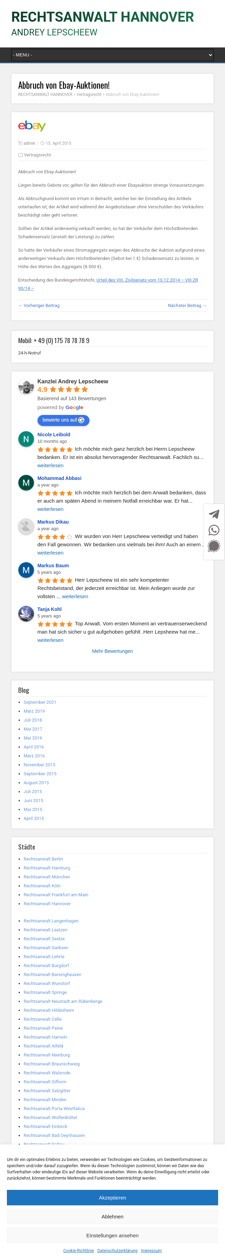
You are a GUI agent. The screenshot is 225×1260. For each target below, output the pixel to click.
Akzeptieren (112, 1198)
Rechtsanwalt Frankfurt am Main (56, 894)
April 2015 (34, 818)
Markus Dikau (53, 522)
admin (29, 143)
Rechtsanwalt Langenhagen (51, 920)
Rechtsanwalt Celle (43, 1019)
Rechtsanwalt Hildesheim (49, 1010)
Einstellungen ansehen (112, 1235)
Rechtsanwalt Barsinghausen (53, 974)
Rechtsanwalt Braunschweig (52, 1063)
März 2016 (34, 755)
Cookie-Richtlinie (78, 1250)
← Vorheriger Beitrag (39, 305)
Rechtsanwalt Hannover (47, 903)
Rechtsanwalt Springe (45, 992)
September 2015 (40, 773)
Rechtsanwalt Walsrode (47, 1072)
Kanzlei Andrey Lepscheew (73, 381)
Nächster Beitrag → (187, 305)
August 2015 (36, 782)
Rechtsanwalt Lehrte (44, 956)
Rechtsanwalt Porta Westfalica (54, 1108)
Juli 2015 (33, 791)
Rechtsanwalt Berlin (43, 859)
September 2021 (40, 702)
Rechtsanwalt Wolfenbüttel (50, 1117)
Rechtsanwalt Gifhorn (45, 1081)
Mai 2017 (33, 729)
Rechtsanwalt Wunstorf (47, 983)
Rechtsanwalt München (47, 876)
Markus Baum (53, 565)
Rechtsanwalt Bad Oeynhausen (54, 1135)
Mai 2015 (33, 809)
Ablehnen (112, 1216)
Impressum (151, 1250)
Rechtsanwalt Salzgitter (47, 1090)
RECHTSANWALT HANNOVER (102, 17)
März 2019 (34, 711)
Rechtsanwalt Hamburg (47, 867)
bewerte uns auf (64, 420)
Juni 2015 (33, 800)
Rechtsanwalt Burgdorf (46, 965)
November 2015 (39, 764)
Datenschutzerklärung (117, 1250)
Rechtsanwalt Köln (42, 885)
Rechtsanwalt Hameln (45, 1037)
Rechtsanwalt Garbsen (46, 947)
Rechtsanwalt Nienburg (47, 1055)
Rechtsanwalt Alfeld (43, 1046)
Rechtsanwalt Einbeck (45, 1126)
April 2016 (34, 746)
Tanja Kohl (50, 609)
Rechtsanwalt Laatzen (45, 929)
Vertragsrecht (37, 154)
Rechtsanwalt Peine (43, 1028)
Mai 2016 (33, 738)
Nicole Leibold (54, 434)
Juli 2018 (33, 720)
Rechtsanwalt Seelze (44, 938)
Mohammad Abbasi (60, 478)
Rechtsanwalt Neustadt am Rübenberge (63, 1001)
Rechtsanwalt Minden (45, 1099)
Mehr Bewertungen (112, 651)
